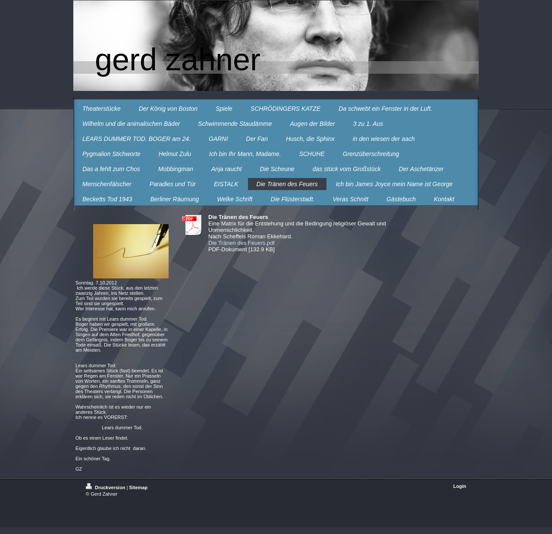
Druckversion (106, 487)
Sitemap (138, 487)
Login (459, 486)
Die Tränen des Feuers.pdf (241, 243)
